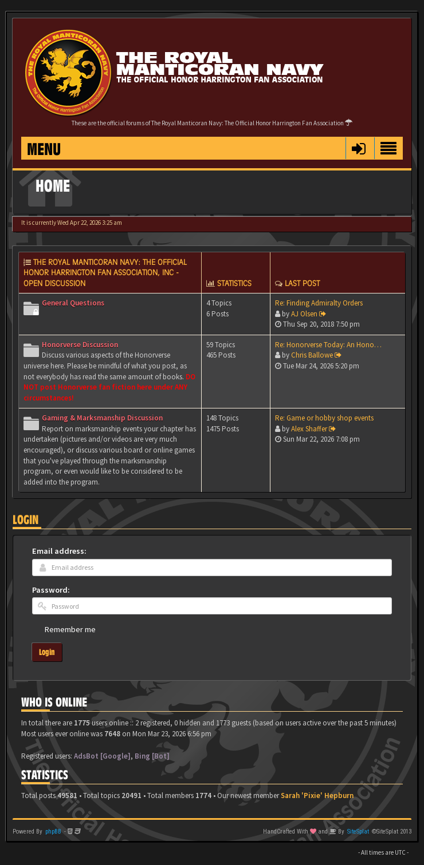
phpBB (53, 831)
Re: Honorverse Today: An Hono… (328, 345)
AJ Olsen (304, 314)
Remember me (70, 629)
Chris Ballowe (312, 355)
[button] (358, 148)
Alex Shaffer (309, 429)
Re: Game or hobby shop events (324, 418)
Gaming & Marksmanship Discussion (102, 418)
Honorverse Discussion (80, 345)
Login (25, 520)
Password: (51, 589)
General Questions (73, 303)
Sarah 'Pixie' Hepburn (317, 795)
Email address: (59, 550)
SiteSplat (358, 831)
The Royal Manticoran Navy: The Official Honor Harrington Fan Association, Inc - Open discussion (105, 272)
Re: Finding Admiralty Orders (319, 303)
